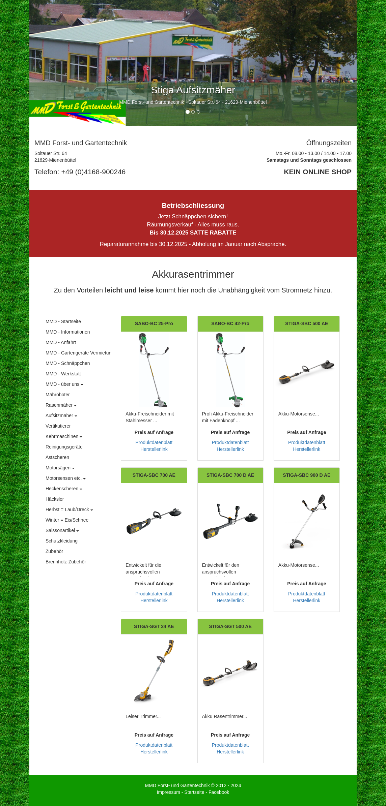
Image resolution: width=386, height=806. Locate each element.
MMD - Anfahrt (61, 342)
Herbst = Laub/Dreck (69, 509)
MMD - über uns (64, 384)
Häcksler (55, 499)
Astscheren (57, 457)
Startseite (194, 792)
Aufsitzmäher (61, 415)
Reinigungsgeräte (64, 447)
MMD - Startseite (63, 321)
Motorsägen (60, 467)
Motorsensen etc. (66, 478)
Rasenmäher (61, 405)
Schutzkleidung (62, 541)
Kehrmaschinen (64, 436)
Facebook (219, 792)
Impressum (168, 792)
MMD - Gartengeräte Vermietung (80, 352)
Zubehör (54, 551)
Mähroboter (58, 394)
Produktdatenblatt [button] (154, 442)
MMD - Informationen (68, 332)
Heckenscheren (64, 488)
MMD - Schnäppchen (68, 363)
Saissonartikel (62, 530)
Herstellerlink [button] (154, 449)
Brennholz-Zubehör (66, 561)
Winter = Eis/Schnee (67, 520)
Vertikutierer (58, 426)
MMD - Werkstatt (63, 373)
